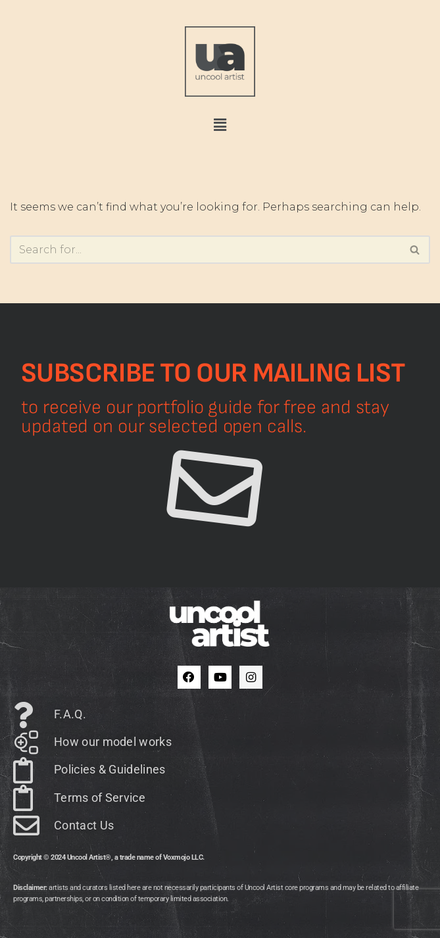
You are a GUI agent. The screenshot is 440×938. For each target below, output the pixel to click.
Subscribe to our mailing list (213, 373)
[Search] (205, 249)
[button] (219, 125)
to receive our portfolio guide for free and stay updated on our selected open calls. (205, 417)
